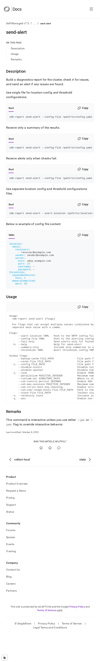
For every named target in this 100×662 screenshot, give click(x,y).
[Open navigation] (91, 9)
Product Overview (17, 511)
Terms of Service (46, 638)
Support (11, 532)
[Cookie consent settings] (5, 657)
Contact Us (13, 597)
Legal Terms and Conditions (50, 655)
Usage (14, 53)
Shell (11, 108)
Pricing (10, 525)
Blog (9, 604)
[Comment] (58, 475)
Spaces (10, 565)
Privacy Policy (77, 634)
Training (11, 579)
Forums (11, 558)
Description (18, 48)
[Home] (12, 9)
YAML (12, 237)
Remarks (16, 59)
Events (10, 572)
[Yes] (41, 475)
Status (10, 539)
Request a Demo (16, 518)
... (34, 23)
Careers (11, 611)
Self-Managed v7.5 (17, 23)
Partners (11, 618)
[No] (50, 475)
